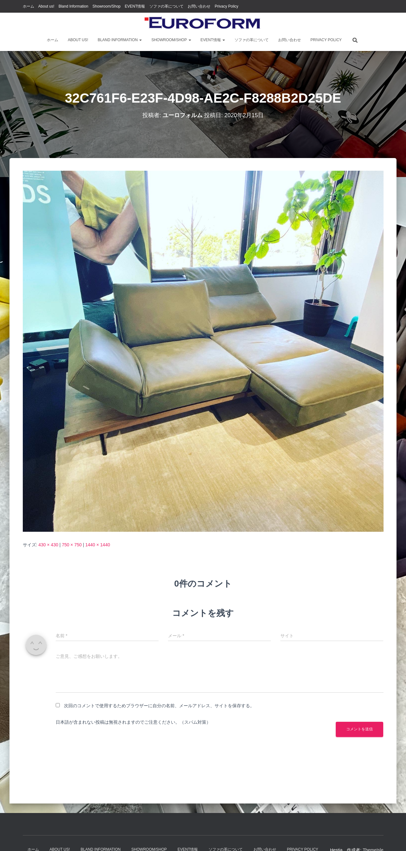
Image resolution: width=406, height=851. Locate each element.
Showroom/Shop (106, 6)
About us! (46, 6)
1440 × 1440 (97, 544)
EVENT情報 (135, 6)
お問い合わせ (199, 6)
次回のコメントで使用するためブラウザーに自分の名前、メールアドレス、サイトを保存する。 (159, 705)
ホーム (28, 6)
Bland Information (73, 6)
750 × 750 (72, 544)
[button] (140, 40)
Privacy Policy (226, 6)
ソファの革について (166, 6)
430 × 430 (48, 544)
